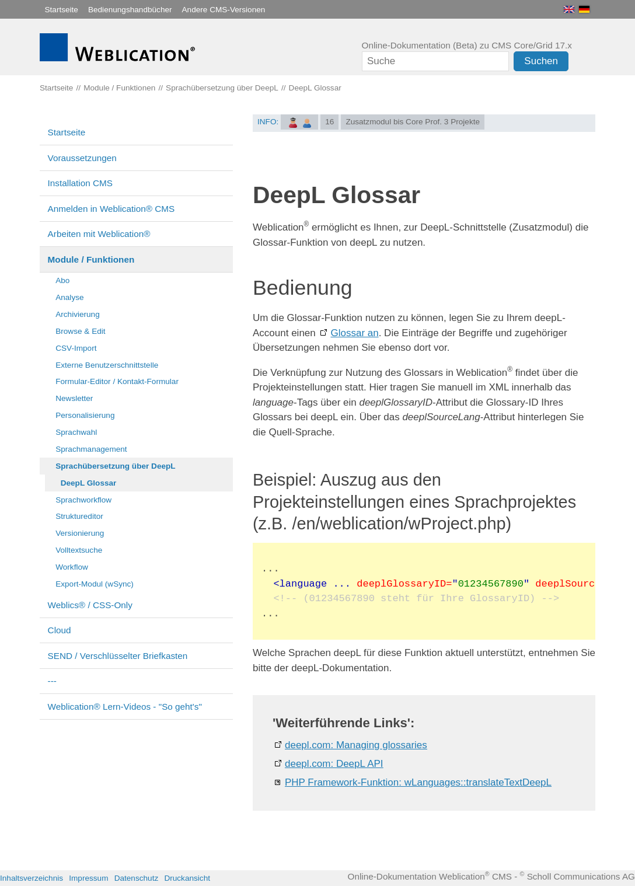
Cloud (59, 630)
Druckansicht (187, 878)
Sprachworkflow (83, 500)
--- (52, 681)
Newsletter (74, 398)
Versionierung (79, 533)
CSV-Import (75, 348)
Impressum (88, 878)
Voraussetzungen (82, 158)
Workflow (71, 567)
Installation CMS (80, 183)
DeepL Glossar (89, 483)
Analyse (69, 297)
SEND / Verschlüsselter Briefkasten (118, 656)
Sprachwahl (76, 432)
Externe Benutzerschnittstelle (106, 365)
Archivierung (77, 314)
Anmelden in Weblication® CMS (111, 209)
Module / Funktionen (91, 259)
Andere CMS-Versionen (224, 9)
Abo (62, 280)
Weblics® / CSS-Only (90, 605)
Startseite (61, 9)
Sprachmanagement (91, 449)
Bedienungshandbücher (130, 9)
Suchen (541, 61)
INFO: (267, 121)
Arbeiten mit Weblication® (99, 234)
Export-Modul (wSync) (94, 584)
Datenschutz (136, 878)
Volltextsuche (78, 550)
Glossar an (354, 333)
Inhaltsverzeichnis (31, 878)
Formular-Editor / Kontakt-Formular (117, 381)
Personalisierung (84, 415)
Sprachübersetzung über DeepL (115, 466)
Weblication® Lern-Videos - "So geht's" (125, 706)
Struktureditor (79, 516)
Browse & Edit (80, 331)
